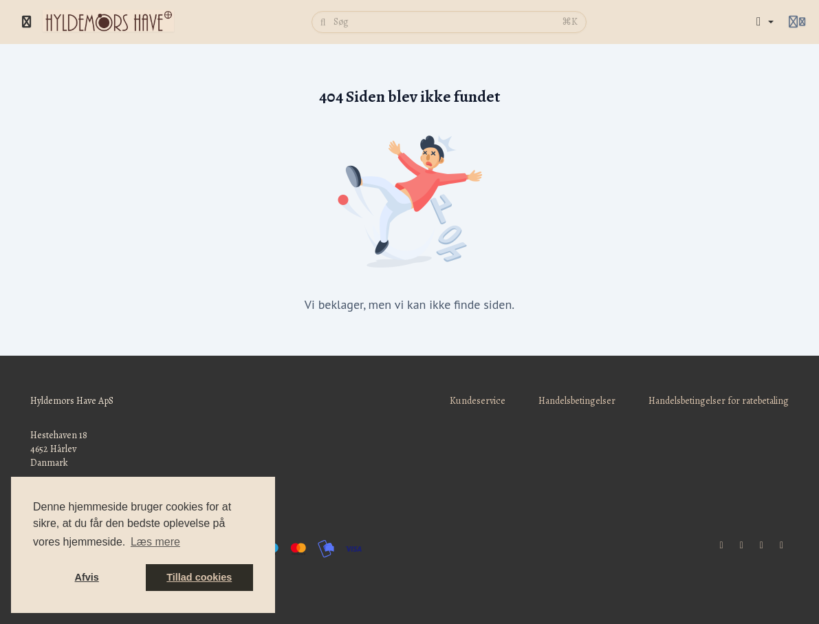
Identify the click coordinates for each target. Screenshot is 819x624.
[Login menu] (797, 22)
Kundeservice (477, 400)
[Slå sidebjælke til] (27, 22)
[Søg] (443, 22)
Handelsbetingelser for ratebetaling (718, 400)
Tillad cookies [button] (199, 577)
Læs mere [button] (155, 542)
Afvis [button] (87, 577)
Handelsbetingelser (576, 400)
